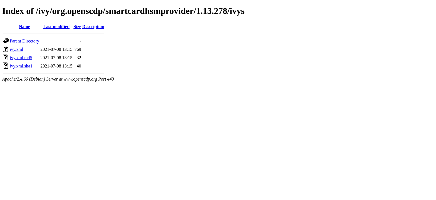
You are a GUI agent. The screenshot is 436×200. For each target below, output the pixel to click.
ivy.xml (16, 49)
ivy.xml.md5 (21, 57)
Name (24, 26)
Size (77, 26)
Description (93, 26)
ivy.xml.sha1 (21, 66)
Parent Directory (24, 41)
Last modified (56, 26)
